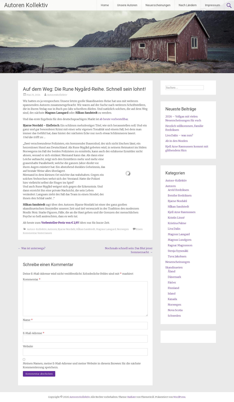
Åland (171, 271)
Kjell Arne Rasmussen (181, 212)
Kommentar (31, 279)
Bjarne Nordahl (66, 229)
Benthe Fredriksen (180, 195)
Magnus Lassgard (106, 229)
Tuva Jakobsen (177, 256)
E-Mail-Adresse (33, 333)
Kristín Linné (176, 217)
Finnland (173, 288)
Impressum (212, 5)
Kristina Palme (177, 223)
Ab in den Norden (176, 141)
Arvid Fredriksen (178, 190)
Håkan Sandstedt (85, 229)
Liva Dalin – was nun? (179, 135)
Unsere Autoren (127, 5)
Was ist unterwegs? (31, 248)
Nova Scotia (175, 310)
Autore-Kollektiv (36, 229)
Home (105, 5)
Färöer (172, 282)
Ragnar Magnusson (180, 245)
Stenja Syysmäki (178, 250)
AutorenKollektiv (57, 94)
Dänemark (174, 277)
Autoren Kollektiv (26, 5)
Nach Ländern (188, 5)
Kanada (172, 299)
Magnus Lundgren (179, 239)
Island (172, 293)
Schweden (174, 315)
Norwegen (123, 229)
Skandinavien (174, 267)
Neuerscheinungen (158, 5)
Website (28, 346)
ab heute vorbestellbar (114, 119)
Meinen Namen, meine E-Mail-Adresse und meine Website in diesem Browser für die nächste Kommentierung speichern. (82, 365)
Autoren (52, 229)
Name (28, 320)
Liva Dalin (174, 228)
